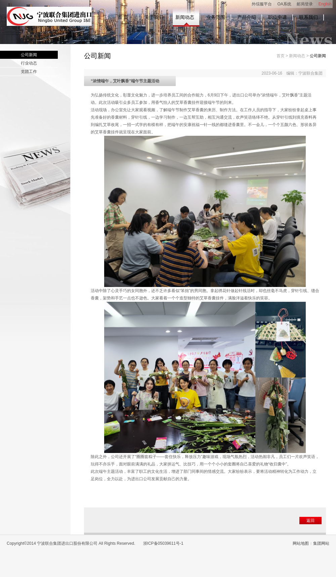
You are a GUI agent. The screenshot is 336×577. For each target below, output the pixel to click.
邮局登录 (305, 4)
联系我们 (308, 17)
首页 (281, 55)
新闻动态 (184, 17)
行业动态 (29, 63)
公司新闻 (29, 54)
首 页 (123, 17)
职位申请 (277, 17)
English (325, 4)
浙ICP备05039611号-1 (163, 543)
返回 (310, 520)
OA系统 (284, 4)
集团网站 (321, 543)
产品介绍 (246, 17)
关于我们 (153, 17)
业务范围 (215, 17)
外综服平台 (262, 4)
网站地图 (301, 543)
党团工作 (29, 71)
